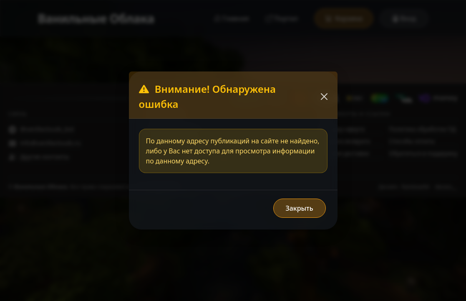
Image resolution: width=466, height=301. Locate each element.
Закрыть (299, 208)
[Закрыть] (324, 96)
